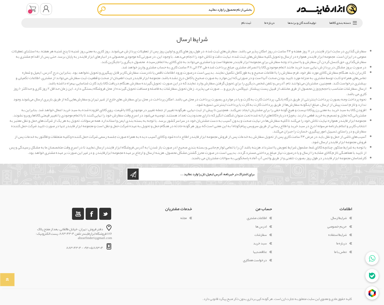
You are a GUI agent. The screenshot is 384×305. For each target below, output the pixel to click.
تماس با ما (340, 251)
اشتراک (133, 174)
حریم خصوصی (337, 226)
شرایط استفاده (337, 234)
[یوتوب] (78, 214)
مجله (183, 217)
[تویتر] (105, 214)
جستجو (102, 9)
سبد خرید (33, 9)
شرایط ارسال (339, 217)
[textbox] (176, 9)
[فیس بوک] (92, 214)
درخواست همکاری (255, 260)
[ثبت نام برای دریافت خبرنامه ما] (198, 174)
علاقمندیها (260, 251)
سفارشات (260, 234)
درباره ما (341, 243)
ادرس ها (261, 226)
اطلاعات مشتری (257, 217)
